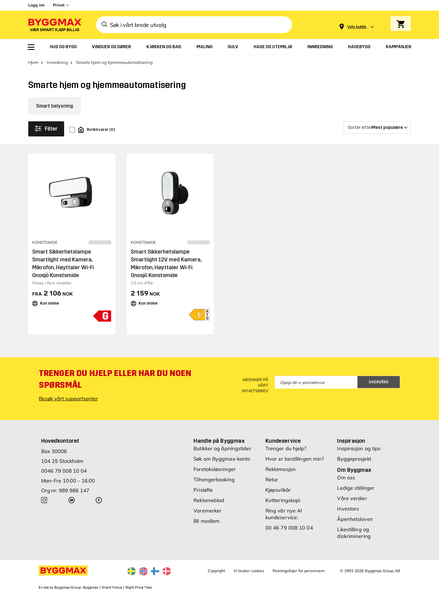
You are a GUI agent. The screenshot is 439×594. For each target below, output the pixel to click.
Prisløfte (203, 490)
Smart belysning (54, 106)
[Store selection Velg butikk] (356, 27)
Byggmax (90, 588)
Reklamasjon (280, 469)
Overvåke (379, 382)
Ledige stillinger (355, 488)
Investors (348, 508)
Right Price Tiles (138, 588)
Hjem (33, 62)
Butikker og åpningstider (222, 448)
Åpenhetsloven (355, 519)
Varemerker (207, 510)
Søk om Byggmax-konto (221, 459)
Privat (58, 5)
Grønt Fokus (112, 588)
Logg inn (36, 5)
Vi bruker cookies (248, 570)
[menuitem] (31, 47)
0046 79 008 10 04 (64, 471)
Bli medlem (206, 521)
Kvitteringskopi (282, 500)
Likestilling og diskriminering (353, 532)
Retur (271, 479)
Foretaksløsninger (214, 469)
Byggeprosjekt (354, 459)
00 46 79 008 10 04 (289, 528)
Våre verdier (352, 498)
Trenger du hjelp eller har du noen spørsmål (115, 379)
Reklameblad (208, 500)
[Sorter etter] (377, 127)
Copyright (216, 570)
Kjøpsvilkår (278, 490)
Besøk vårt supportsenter (68, 398)
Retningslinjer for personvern (298, 570)
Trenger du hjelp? (286, 448)
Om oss (346, 477)
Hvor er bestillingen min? (294, 459)
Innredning (57, 62)
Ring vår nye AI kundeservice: (283, 514)
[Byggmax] (54, 24)
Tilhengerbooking (214, 479)
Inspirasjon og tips (358, 448)
